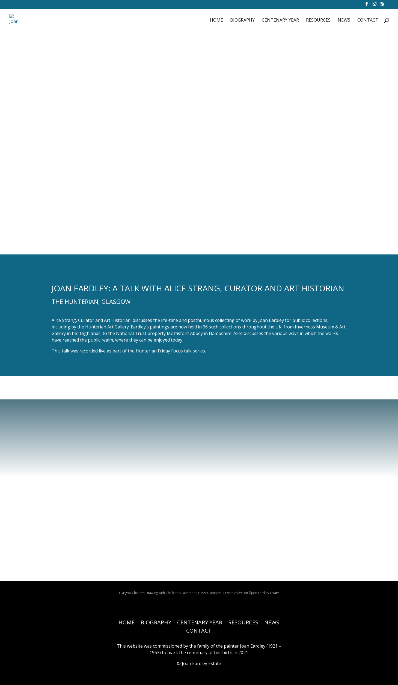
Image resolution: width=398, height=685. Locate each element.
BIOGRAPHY (242, 20)
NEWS (344, 20)
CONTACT (367, 20)
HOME (216, 20)
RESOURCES (318, 20)
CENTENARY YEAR (280, 20)
